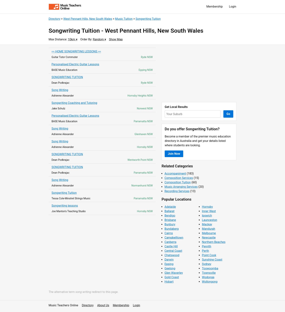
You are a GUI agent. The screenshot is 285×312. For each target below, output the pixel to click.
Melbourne (209, 233)
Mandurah (208, 229)
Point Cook (209, 255)
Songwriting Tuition (148, 19)
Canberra (170, 242)
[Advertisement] (199, 73)
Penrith (206, 246)
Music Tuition (124, 19)
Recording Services (177, 191)
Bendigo (170, 215)
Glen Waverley (174, 273)
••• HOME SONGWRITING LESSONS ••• (76, 51)
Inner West (209, 211)
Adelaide (170, 206)
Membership (214, 6)
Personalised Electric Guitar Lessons (75, 64)
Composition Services (179, 178)
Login (232, 6)
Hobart (169, 281)
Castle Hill (171, 246)
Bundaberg (172, 229)
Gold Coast (172, 277)
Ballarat (169, 211)
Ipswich (207, 215)
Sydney (206, 264)
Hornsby (207, 206)
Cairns (169, 233)
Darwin (169, 259)
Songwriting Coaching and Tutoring (74, 103)
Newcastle (209, 237)
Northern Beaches (213, 242)
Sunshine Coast (212, 259)
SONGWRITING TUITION (67, 77)
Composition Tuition (178, 182)
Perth (205, 251)
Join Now (174, 153)
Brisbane (170, 220)
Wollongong (210, 281)
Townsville (209, 273)
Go (228, 114)
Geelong (170, 268)
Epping (169, 264)
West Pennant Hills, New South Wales (87, 19)
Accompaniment (175, 173)
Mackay (207, 224)
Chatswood (172, 255)
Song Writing (60, 90)
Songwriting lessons (65, 205)
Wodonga (208, 277)
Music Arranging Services (181, 186)
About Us (103, 305)
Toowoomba (210, 268)
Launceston (209, 220)
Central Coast (173, 251)
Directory (54, 19)
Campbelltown (174, 237)
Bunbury (170, 224)
